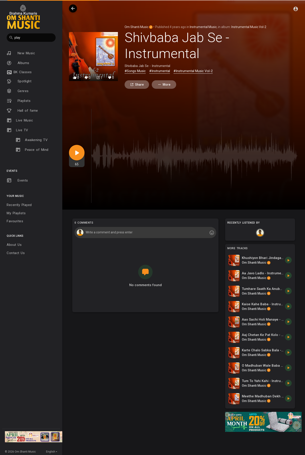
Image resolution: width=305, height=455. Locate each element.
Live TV (17, 130)
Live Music (20, 120)
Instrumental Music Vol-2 (248, 27)
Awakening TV (32, 140)
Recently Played (19, 205)
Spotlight (19, 81)
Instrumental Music (203, 27)
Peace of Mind (32, 149)
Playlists (18, 100)
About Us (14, 245)
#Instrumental (159, 71)
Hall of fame (22, 110)
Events (17, 180)
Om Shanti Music (139, 27)
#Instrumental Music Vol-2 (193, 71)
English (50, 451)
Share (137, 85)
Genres (18, 91)
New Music (21, 53)
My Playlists (16, 213)
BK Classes (19, 72)
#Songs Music (135, 71)
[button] (31, 37)
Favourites (15, 221)
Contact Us (16, 253)
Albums (18, 63)
